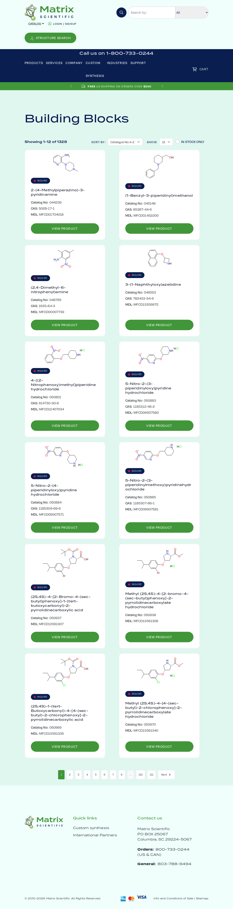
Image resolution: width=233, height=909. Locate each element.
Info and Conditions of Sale (173, 898)
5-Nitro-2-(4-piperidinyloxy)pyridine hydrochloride (54, 490)
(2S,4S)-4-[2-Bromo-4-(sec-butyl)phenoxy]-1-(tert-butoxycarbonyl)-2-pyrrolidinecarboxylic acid (61, 603)
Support (138, 63)
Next (166, 774)
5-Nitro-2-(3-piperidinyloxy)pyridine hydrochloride (148, 388)
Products (34, 63)
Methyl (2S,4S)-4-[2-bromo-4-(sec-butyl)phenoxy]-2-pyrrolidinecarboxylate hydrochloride (157, 600)
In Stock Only (192, 141)
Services (54, 63)
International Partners (95, 835)
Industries (117, 63)
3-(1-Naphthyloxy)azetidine (153, 284)
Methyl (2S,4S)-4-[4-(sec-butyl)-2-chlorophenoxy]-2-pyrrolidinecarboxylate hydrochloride (153, 710)
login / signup (64, 24)
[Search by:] (151, 12)
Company (74, 63)
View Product (65, 228)
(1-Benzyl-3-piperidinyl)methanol (159, 195)
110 (141, 774)
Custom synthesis (91, 828)
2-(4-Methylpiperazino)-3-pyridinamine (58, 192)
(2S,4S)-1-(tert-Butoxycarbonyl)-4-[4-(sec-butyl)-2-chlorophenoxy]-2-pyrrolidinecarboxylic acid (59, 713)
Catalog (34, 24)
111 (151, 774)
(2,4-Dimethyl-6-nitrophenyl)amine (49, 290)
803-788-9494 (174, 864)
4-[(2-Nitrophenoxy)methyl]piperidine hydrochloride (63, 385)
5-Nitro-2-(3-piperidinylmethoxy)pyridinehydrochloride (158, 485)
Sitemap (202, 898)
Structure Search (50, 38)
